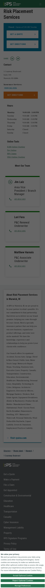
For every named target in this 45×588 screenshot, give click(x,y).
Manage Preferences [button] (23, 585)
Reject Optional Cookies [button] (22, 581)
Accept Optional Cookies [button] (22, 575)
